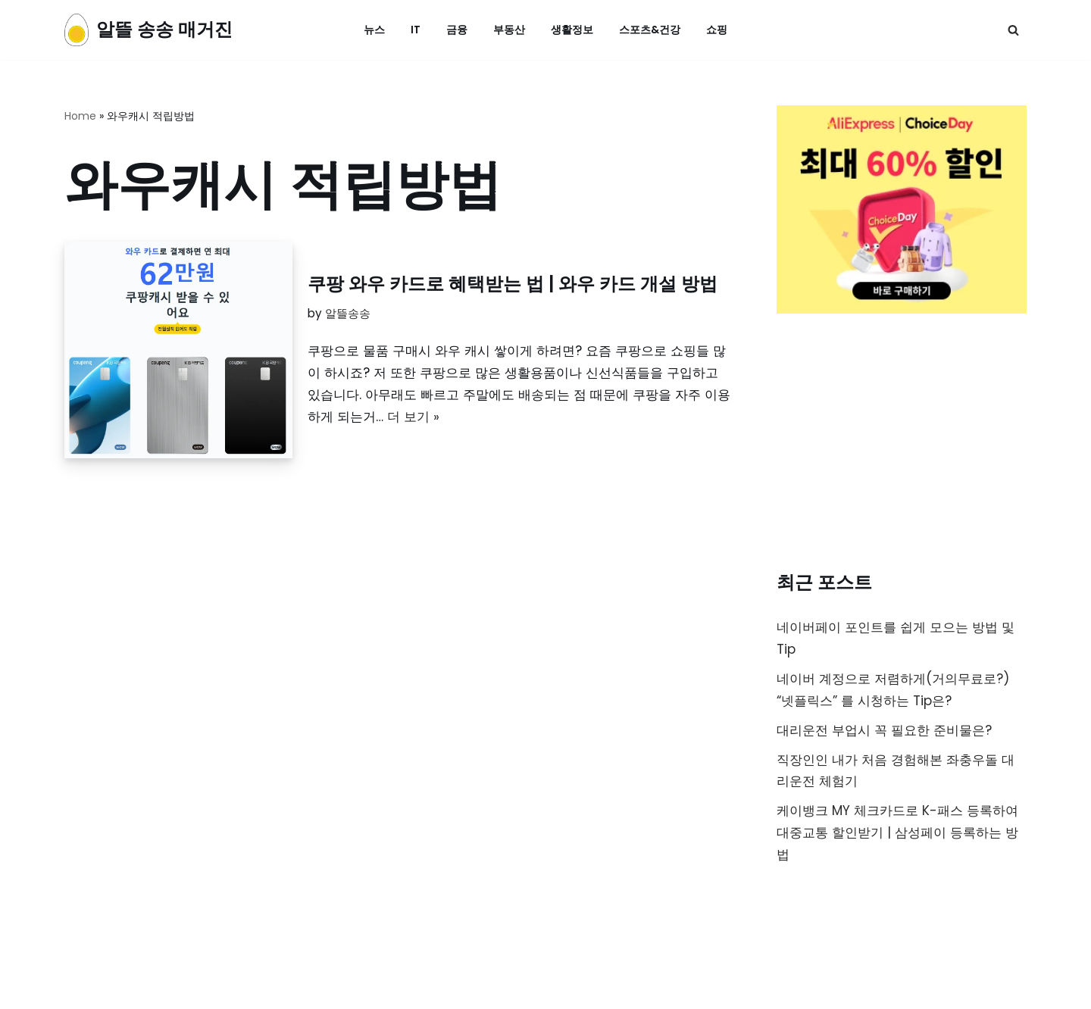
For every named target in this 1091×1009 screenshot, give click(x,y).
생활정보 (572, 30)
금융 (456, 30)
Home (80, 115)
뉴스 (374, 30)
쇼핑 (716, 30)
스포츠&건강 (649, 30)
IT (415, 30)
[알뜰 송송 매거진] (148, 30)
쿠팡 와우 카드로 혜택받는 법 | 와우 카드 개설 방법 (512, 283)
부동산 (509, 30)
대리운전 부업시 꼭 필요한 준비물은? (884, 730)
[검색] (1013, 30)
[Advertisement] (902, 445)
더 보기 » (413, 417)
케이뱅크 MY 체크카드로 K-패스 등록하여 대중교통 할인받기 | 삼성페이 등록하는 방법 (897, 833)
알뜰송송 (347, 313)
